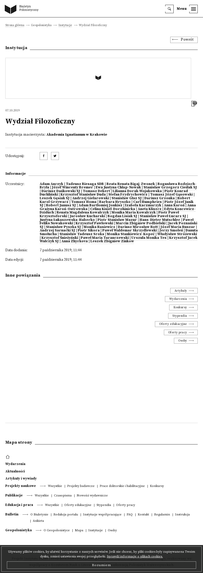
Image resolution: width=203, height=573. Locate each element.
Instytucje (65, 25)
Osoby (182, 341)
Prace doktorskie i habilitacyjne (122, 486)
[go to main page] (22, 9)
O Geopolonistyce (57, 530)
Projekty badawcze (81, 486)
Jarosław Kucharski (87, 216)
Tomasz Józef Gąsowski (171, 194)
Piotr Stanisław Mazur (117, 220)
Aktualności (15, 471)
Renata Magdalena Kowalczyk (83, 212)
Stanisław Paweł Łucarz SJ (163, 216)
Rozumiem (101, 565)
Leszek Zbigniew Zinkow (112, 241)
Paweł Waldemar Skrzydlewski (129, 230)
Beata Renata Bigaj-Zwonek (131, 184)
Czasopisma (63, 495)
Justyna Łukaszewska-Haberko (67, 220)
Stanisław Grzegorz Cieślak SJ (170, 187)
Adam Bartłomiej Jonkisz (100, 205)
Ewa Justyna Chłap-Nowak (118, 187)
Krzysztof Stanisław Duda (83, 194)
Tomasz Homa (83, 202)
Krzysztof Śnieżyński (59, 238)
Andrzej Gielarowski (90, 198)
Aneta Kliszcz (150, 209)
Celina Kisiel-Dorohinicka (112, 209)
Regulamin (162, 514)
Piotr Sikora (89, 230)
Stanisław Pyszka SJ (63, 227)
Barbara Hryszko (115, 202)
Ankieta (38, 521)
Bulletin (12, 514)
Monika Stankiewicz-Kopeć (131, 234)
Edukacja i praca (19, 505)
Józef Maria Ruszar (177, 227)
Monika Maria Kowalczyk (134, 212)
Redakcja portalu (65, 514)
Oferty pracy (177, 332)
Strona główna (14, 25)
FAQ (130, 514)
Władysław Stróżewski (177, 234)
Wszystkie (55, 486)
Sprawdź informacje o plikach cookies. (135, 556)
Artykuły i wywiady (21, 478)
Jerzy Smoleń (171, 230)
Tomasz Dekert (96, 191)
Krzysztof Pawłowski (94, 223)
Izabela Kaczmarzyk (143, 205)
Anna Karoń (174, 205)
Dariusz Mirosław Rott (138, 227)
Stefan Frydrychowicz (127, 194)
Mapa (79, 530)
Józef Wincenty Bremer (72, 187)
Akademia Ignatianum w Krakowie (76, 134)
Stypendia (179, 316)
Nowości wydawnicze (92, 495)
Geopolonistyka (18, 530)
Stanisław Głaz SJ (127, 198)
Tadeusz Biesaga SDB (85, 184)
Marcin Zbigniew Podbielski (140, 223)
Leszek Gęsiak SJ (55, 198)
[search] (169, 9)
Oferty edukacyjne (173, 324)
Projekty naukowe (20, 486)
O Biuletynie (39, 514)
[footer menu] (8, 457)
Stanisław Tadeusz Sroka (81, 234)
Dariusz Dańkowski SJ (60, 191)
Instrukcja (182, 514)
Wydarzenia (178, 299)
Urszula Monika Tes (149, 238)
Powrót (187, 39)
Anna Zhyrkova (74, 241)
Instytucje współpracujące (102, 514)
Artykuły (180, 291)
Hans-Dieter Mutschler (160, 220)
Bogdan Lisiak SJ (122, 216)
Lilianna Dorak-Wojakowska (137, 191)
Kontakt (143, 514)
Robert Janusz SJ (61, 205)
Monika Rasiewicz (99, 227)
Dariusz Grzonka (159, 198)
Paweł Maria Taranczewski (105, 238)
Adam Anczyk (51, 184)
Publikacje (14, 495)
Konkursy (180, 307)
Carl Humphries (147, 202)
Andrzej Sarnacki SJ (57, 230)
